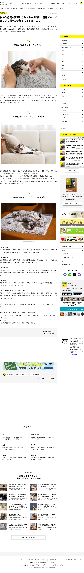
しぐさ (63, 118)
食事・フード (64, 114)
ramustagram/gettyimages (28, 241)
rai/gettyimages (29, 89)
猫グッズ (63, 110)
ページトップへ (42, 554)
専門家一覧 (69, 559)
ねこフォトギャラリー (67, 257)
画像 (62, 65)
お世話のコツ (42, 3)
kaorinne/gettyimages (28, 164)
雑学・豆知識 (64, 107)
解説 (27, 374)
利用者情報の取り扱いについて (56, 559)
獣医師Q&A (63, 3)
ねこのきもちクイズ (66, 254)
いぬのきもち (23, 559)
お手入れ (63, 89)
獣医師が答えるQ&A (66, 246)
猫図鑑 (57, 3)
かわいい (63, 96)
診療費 (21, 8)
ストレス (63, 100)
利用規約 (37, 559)
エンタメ (48, 3)
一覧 (80, 85)
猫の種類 (63, 76)
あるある (63, 103)
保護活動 (63, 128)
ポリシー (44, 559)
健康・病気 (15, 8)
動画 (62, 61)
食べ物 (36, 3)
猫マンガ (32, 3)
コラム (63, 58)
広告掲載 (31, 559)
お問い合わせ (77, 559)
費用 (17, 374)
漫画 (62, 54)
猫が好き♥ (64, 43)
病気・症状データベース (67, 47)
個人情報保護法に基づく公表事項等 (45, 562)
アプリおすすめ (35, 374)
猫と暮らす (7, 8)
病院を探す (69, 3)
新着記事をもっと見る (28, 537)
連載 (28, 3)
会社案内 (32, 562)
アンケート (64, 79)
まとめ (63, 72)
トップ (1, 8)
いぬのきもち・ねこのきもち (10, 559)
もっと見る (72, 170)
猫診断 (63, 261)
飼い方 (63, 93)
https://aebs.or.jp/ (74, 354)
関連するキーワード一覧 (45, 379)
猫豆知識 (24, 3)
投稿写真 (53, 3)
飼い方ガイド (75, 3)
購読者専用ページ (65, 264)
